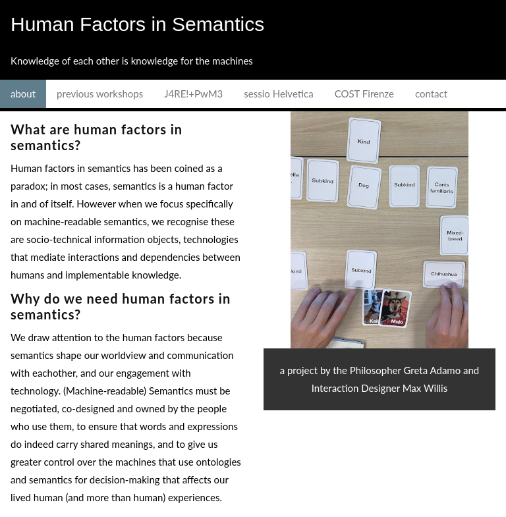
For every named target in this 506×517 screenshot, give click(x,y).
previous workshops (100, 93)
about (23, 93)
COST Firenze (364, 93)
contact (431, 93)
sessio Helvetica (278, 93)
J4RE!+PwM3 (193, 93)
